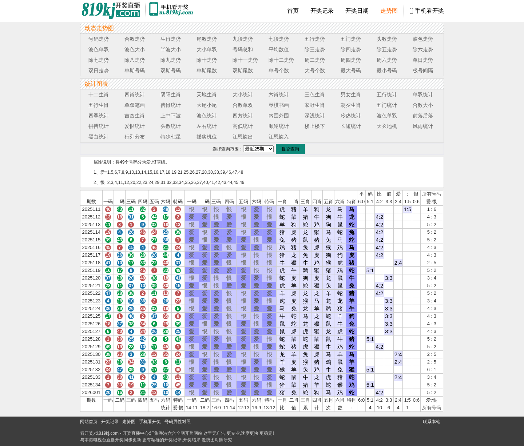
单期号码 (134, 70)
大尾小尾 (206, 105)
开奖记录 (322, 11)
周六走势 (387, 60)
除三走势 (315, 49)
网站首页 (89, 421)
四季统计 (98, 115)
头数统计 (170, 126)
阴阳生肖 (170, 94)
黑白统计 (98, 137)
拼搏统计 (98, 126)
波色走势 (423, 39)
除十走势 (206, 60)
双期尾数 (243, 70)
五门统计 (387, 105)
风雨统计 (423, 126)
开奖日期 (357, 11)
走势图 (389, 11)
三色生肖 (315, 94)
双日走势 (98, 70)
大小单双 (206, 49)
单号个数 (279, 70)
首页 (293, 11)
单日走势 (423, 60)
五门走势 (351, 39)
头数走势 (387, 39)
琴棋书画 (279, 105)
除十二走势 (281, 60)
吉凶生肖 (134, 115)
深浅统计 (315, 115)
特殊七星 (170, 137)
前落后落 (423, 115)
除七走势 (98, 60)
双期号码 (170, 70)
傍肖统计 (170, 105)
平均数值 (279, 49)
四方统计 (243, 115)
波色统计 (206, 115)
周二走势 (315, 60)
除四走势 (351, 49)
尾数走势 (206, 39)
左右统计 (206, 126)
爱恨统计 (134, 126)
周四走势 (351, 60)
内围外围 (279, 115)
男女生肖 (351, 94)
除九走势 (170, 60)
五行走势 (315, 39)
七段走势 (279, 39)
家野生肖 (315, 105)
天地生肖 (206, 94)
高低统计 (243, 126)
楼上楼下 (315, 126)
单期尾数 (206, 70)
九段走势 (243, 39)
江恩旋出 (243, 137)
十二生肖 (98, 94)
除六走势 (423, 49)
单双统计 (423, 94)
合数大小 (423, 105)
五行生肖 (98, 105)
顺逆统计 (279, 126)
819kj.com (109, 433)
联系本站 (431, 421)
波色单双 (98, 49)
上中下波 (170, 115)
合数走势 (134, 39)
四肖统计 (134, 94)
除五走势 (387, 49)
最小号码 (387, 70)
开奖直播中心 (136, 433)
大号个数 (315, 70)
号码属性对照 (177, 421)
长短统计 (351, 126)
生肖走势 (170, 39)
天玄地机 (387, 126)
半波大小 (170, 49)
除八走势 (134, 60)
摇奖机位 (206, 137)
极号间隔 (423, 70)
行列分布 (134, 137)
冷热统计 (351, 115)
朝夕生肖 (351, 105)
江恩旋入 (279, 137)
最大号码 (351, 70)
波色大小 (134, 49)
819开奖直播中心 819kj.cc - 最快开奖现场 (113, 11)
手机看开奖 (429, 11)
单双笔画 (134, 105)
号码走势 (98, 39)
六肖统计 (279, 94)
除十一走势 (245, 60)
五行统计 (387, 94)
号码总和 (243, 49)
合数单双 (243, 105)
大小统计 (243, 94)
